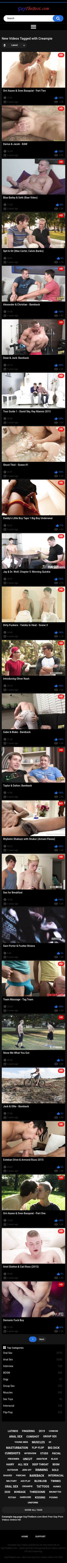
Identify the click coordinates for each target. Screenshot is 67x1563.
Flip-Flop (32, 1412)
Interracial (32, 1405)
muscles (38, 1442)
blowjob (40, 1481)
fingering (28, 1431)
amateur (41, 1459)
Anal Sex (32, 1359)
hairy (10, 1464)
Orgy (32, 1379)
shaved (7, 1475)
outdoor (12, 1470)
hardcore (25, 1497)
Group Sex (32, 1386)
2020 (7, 1492)
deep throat (40, 1464)
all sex (23, 1464)
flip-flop (38, 1447)
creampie (27, 1486)
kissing (40, 1497)
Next (41, 1339)
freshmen (13, 1459)
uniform (33, 1502)
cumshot (32, 1436)
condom (53, 1431)
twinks (56, 1481)
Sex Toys (32, 1399)
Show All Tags (33, 1510)
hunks (57, 1486)
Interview (32, 1366)
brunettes (55, 1492)
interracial (56, 1475)
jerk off (26, 1470)
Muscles (32, 1392)
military (11, 1481)
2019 (42, 1431)
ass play (25, 1481)
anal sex (16, 1436)
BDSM (32, 1372)
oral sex (11, 1486)
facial (56, 1453)
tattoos (42, 1486)
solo (55, 1470)
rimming (41, 1470)
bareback (37, 1475)
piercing (21, 1475)
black (54, 1459)
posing (53, 1497)
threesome (37, 1492)
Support (40, 1536)
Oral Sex (32, 1353)
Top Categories (15, 1347)
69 (50, 1442)
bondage (20, 1492)
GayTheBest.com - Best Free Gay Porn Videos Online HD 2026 (33, 1557)
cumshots (12, 1453)
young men (21, 1442)
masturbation (17, 1447)
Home (24, 1536)
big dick (54, 1447)
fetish (12, 1497)
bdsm (56, 1464)
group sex (50, 1436)
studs (44, 1453)
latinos (13, 1431)
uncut (28, 1459)
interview (30, 1453)
